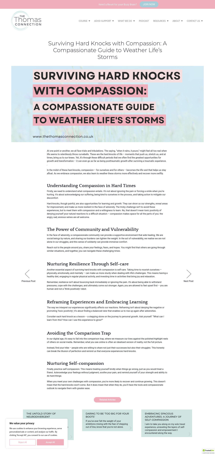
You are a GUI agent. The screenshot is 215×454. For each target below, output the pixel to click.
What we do (126, 21)
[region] (37, 433)
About (178, 21)
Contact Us (195, 21)
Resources (160, 21)
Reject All (22, 442)
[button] (84, 21)
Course (84, 21)
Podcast (144, 21)
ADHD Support (104, 21)
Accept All (50, 442)
